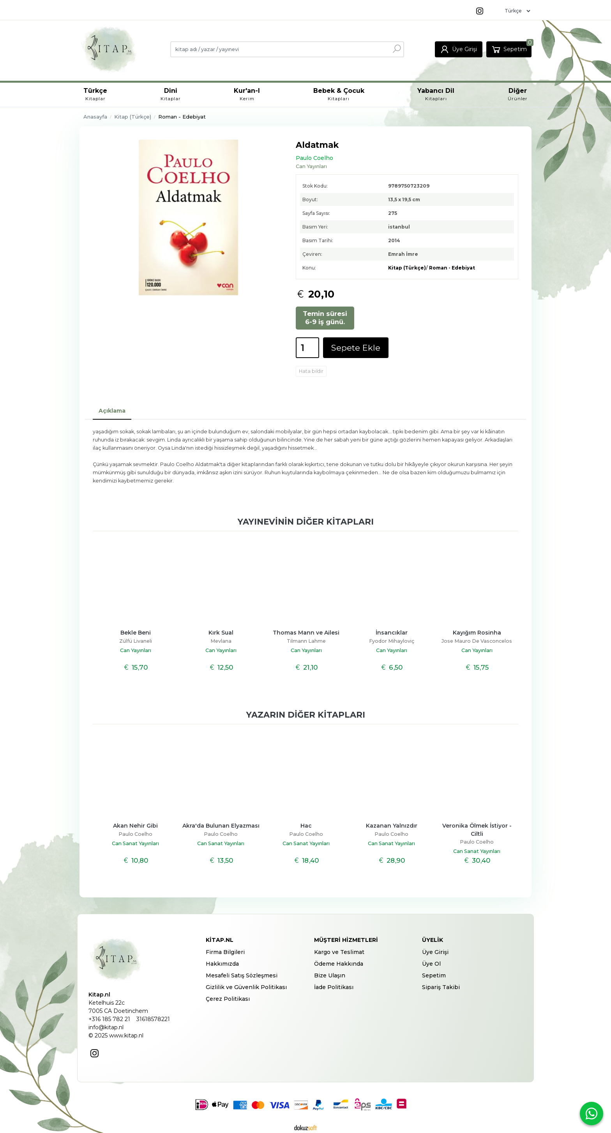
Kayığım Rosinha (477, 632)
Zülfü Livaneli (135, 641)
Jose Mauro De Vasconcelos (476, 641)
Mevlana (220, 641)
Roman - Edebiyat (452, 268)
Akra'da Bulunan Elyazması (221, 825)
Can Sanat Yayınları (135, 843)
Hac (306, 825)
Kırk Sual (220, 632)
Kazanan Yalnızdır (391, 825)
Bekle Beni (135, 632)
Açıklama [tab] (112, 410)
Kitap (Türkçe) (407, 268)
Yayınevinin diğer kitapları (306, 522)
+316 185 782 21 (109, 1019)
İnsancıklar (392, 632)
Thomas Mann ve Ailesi (306, 632)
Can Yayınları (135, 650)
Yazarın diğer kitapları (305, 715)
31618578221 (153, 1019)
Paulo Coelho (135, 834)
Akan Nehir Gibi (135, 825)
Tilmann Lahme (306, 641)
